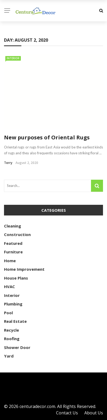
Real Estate (15, 321)
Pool (8, 312)
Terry (8, 162)
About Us (93, 413)
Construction (17, 234)
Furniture (13, 251)
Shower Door (17, 347)
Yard (9, 356)
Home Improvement (24, 269)
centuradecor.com (37, 406)
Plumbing (13, 304)
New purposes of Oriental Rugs (47, 137)
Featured (13, 243)
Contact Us (67, 413)
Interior (13, 58)
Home (10, 260)
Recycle (11, 330)
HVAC (9, 286)
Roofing (11, 338)
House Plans (16, 278)
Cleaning (12, 226)
